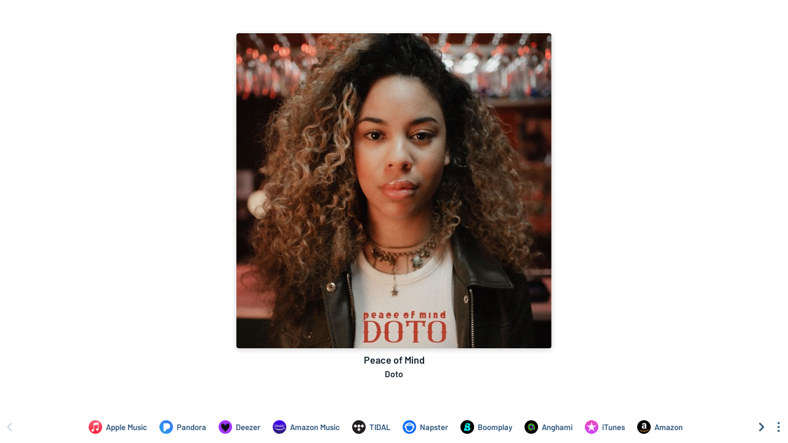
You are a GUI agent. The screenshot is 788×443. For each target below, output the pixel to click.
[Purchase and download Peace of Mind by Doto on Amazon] (660, 427)
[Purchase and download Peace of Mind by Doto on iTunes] (605, 427)
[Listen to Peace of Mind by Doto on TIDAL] (371, 427)
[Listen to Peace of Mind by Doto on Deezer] (239, 427)
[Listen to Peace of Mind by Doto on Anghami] (548, 427)
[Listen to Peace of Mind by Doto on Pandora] (183, 427)
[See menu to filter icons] (779, 427)
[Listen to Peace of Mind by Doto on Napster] (425, 427)
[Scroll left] (9, 427)
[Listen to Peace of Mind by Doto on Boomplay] (486, 427)
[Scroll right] (762, 427)
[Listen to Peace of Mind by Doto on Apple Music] (118, 427)
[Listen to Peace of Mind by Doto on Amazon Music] (306, 427)
